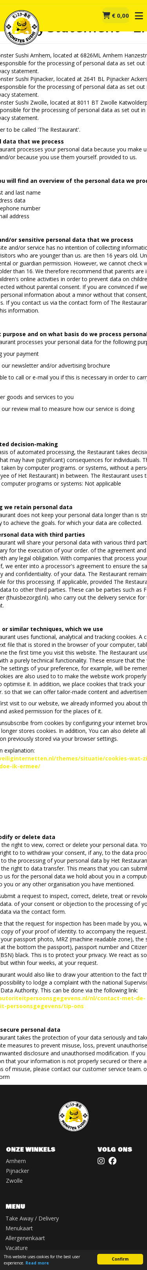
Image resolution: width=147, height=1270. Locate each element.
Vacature (16, 1248)
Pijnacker (17, 1170)
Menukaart (19, 1228)
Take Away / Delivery (32, 1218)
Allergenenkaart (25, 1238)
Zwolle (14, 1180)
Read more (37, 1263)
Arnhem (16, 1161)
